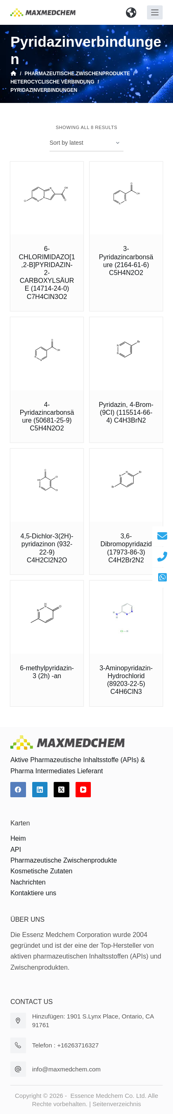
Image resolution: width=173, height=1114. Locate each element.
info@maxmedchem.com (66, 1069)
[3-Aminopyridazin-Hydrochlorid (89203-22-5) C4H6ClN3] (126, 617)
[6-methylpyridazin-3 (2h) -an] (46, 617)
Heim (18, 838)
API (15, 849)
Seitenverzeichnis (116, 1103)
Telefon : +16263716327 (65, 1045)
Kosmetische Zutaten (41, 871)
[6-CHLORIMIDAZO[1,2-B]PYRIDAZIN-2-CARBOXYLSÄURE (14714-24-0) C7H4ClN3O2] (46, 198)
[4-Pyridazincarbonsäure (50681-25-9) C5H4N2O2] (46, 353)
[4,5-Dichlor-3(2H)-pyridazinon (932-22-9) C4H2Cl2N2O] (46, 485)
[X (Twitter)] (61, 790)
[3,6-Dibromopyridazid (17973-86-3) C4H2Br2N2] (126, 485)
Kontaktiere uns (33, 892)
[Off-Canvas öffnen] (155, 12)
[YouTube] (83, 790)
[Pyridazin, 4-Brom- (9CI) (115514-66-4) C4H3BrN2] (126, 353)
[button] (131, 12)
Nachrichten (27, 882)
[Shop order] (86, 143)
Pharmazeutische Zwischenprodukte (63, 860)
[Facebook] (18, 790)
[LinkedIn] (40, 790)
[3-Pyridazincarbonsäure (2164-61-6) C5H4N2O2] (126, 198)
